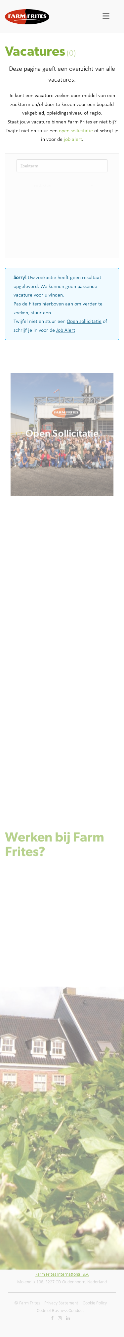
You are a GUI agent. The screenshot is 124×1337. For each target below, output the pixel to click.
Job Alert (65, 330)
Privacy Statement (61, 1303)
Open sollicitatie (84, 321)
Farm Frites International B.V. (62, 1274)
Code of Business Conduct (60, 1310)
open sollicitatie (76, 130)
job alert (73, 139)
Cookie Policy (95, 1303)
